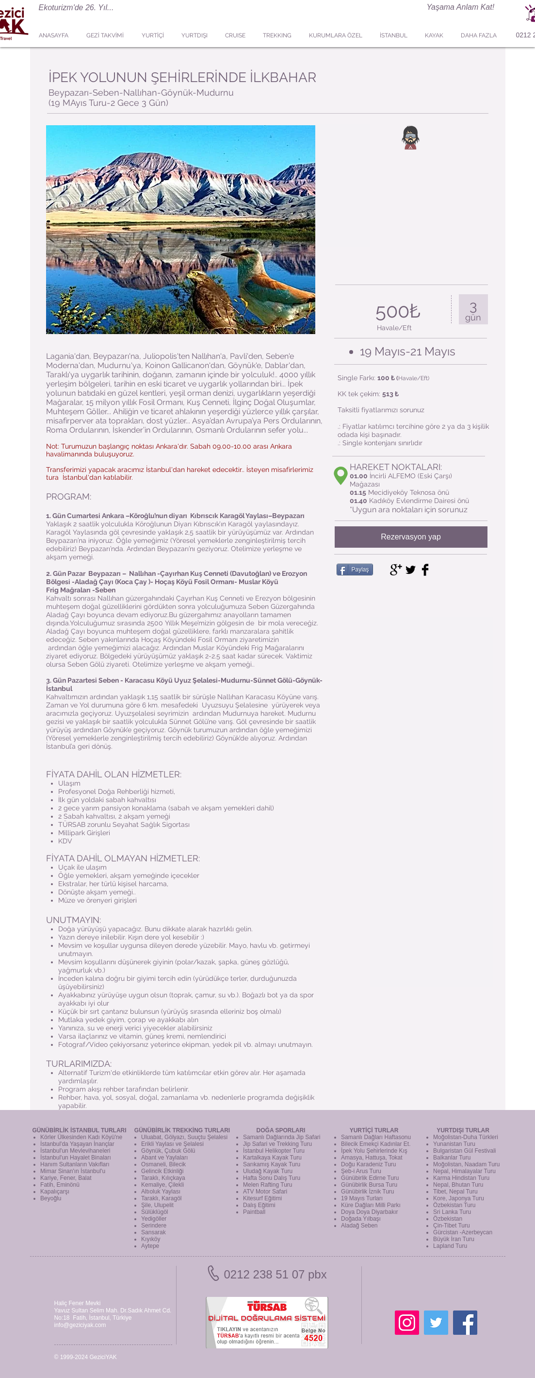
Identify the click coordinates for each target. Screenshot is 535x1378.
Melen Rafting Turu (267, 1184)
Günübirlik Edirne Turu (370, 1178)
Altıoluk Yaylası (160, 1191)
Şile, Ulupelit (157, 1205)
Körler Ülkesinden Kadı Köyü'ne (81, 1137)
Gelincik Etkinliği (162, 1171)
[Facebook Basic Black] (425, 570)
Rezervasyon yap (411, 537)
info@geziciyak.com (80, 1325)
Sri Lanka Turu (452, 1212)
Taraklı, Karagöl (161, 1198)
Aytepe (150, 1246)
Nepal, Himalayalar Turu (464, 1171)
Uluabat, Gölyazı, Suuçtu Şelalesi (184, 1137)
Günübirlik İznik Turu (367, 1191)
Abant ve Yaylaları (164, 1157)
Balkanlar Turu (451, 1157)
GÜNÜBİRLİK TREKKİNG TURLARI (182, 1130)
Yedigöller (153, 1218)
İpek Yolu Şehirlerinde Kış (374, 1150)
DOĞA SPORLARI (281, 1130)
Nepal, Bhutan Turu (458, 1184)
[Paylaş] (355, 569)
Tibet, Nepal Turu (455, 1191)
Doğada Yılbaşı (361, 1218)
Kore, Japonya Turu (458, 1198)
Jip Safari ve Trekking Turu (277, 1144)
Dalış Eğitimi (259, 1205)
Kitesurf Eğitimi (262, 1198)
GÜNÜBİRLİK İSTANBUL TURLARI (79, 1130)
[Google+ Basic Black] (396, 570)
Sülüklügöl (154, 1212)
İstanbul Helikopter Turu (274, 1150)
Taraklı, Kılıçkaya (163, 1178)
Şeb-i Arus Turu (361, 1171)
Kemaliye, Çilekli (162, 1184)
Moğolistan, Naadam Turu (466, 1164)
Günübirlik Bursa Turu (369, 1184)
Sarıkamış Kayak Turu (271, 1164)
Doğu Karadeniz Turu (368, 1164)
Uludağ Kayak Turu (267, 1171)
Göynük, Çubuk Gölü (168, 1150)
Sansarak (153, 1232)
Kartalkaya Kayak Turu (272, 1157)
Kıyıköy (150, 1239)
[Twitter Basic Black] (411, 570)
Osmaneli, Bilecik (163, 1164)
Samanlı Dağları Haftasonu (376, 1137)
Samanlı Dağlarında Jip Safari (281, 1137)
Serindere (153, 1225)
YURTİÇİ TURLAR (374, 1130)
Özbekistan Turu (454, 1205)
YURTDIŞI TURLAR (463, 1130)
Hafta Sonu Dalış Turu (271, 1178)
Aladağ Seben (359, 1225)
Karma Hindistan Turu (461, 1178)
